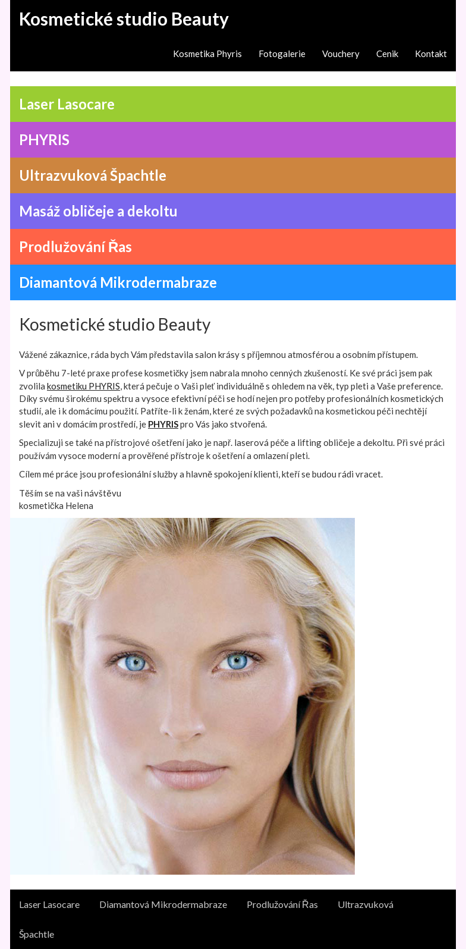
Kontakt (431, 53)
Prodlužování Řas (282, 904)
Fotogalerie (282, 53)
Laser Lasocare (49, 904)
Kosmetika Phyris (207, 53)
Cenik (387, 53)
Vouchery (341, 53)
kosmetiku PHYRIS (83, 386)
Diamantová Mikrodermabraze (163, 904)
